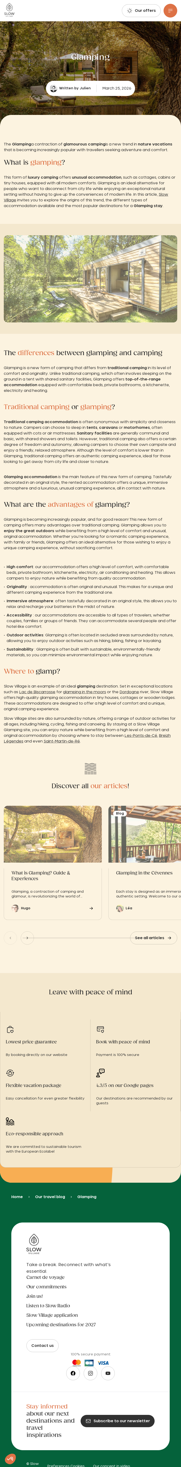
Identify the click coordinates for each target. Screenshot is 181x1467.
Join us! (34, 1297)
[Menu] (170, 11)
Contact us (42, 1346)
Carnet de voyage (45, 1278)
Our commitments (46, 1287)
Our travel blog (50, 1197)
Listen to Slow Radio (48, 1306)
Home (17, 1197)
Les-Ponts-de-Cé (140, 736)
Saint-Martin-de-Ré (62, 741)
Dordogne (129, 692)
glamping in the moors (84, 692)
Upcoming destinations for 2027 (61, 1325)
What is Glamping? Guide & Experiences (41, 876)
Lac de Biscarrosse (37, 692)
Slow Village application (52, 1315)
